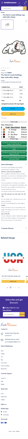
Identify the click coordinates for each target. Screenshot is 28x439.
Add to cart (13, 114)
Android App (5, 415)
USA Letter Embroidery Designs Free (11, 276)
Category (3, 399)
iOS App (4, 412)
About (2, 351)
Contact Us (3, 378)
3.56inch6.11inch (8, 94)
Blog (2, 360)
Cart (2, 357)
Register (2, 384)
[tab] (7, 24)
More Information (7, 164)
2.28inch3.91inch (8, 97)
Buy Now (13, 108)
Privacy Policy (4, 363)
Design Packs (4, 396)
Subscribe (22, 314)
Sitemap (17, 431)
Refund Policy (4, 369)
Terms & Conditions (5, 366)
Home (2, 393)
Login (2, 381)
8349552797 (8, 335)
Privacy (10, 431)
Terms (14, 431)
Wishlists (2, 354)
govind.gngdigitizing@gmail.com (12, 342)
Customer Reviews (7, 228)
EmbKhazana (10, 2)
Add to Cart (13, 281)
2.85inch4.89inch (8, 90)
